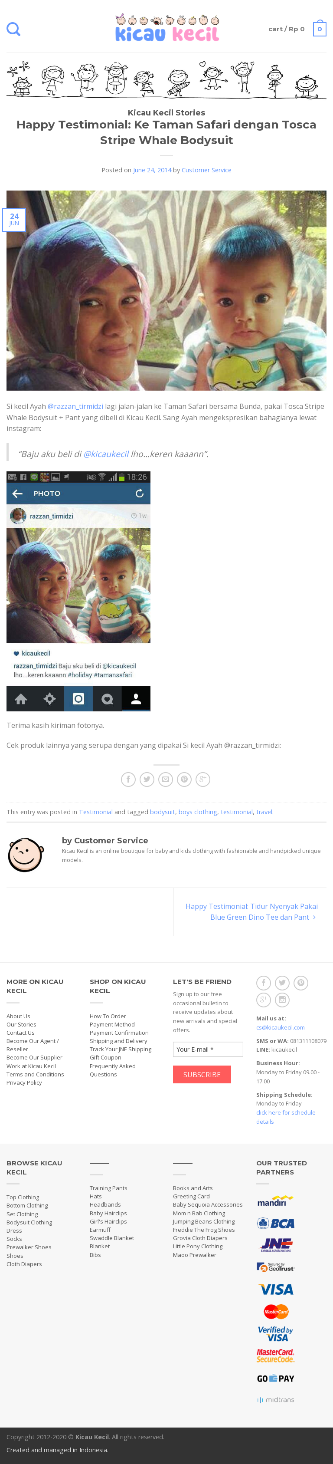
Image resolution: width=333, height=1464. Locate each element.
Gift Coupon (105, 1057)
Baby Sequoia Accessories (208, 1204)
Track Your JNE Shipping (120, 1049)
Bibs (95, 1255)
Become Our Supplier (34, 1057)
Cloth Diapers (24, 1264)
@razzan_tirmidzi (75, 406)
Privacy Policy (24, 1082)
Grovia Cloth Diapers (200, 1238)
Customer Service (207, 170)
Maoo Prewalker (194, 1255)
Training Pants (108, 1188)
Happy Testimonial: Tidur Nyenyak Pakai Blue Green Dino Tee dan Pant (252, 911)
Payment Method (112, 1024)
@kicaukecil (105, 454)
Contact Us (21, 1032)
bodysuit (162, 812)
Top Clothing (23, 1197)
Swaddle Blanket (112, 1238)
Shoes (15, 1256)
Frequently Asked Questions (113, 1070)
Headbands (105, 1204)
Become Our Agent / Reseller (33, 1045)
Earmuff (100, 1230)
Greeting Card (191, 1196)
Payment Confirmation (119, 1032)
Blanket (100, 1246)
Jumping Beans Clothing (204, 1221)
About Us (18, 1016)
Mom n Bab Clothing (199, 1213)
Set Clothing (22, 1214)
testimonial (237, 812)
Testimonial (96, 812)
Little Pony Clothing (197, 1246)
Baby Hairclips (108, 1213)
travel (264, 812)
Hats (96, 1196)
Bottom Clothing (27, 1205)
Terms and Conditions (35, 1074)
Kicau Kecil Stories (166, 113)
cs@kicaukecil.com (280, 1027)
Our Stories (21, 1024)
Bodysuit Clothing (29, 1222)
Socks (14, 1239)
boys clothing (198, 812)
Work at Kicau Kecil (31, 1066)
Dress (14, 1230)
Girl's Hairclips (108, 1221)
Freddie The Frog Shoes (204, 1230)
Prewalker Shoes (29, 1247)
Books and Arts (193, 1188)
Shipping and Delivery (118, 1041)
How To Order (108, 1016)
